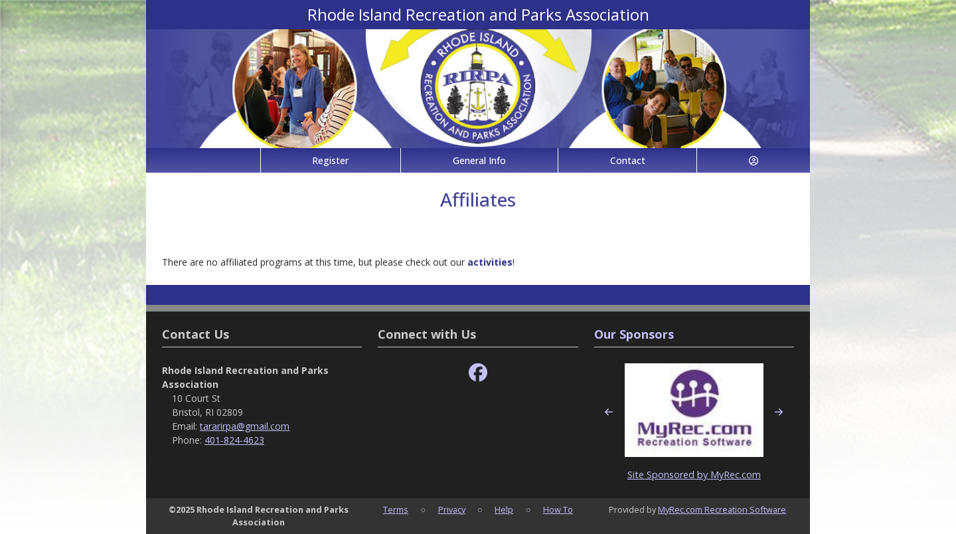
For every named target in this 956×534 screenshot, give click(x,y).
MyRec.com (735, 474)
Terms (395, 509)
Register (330, 160)
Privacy (451, 509)
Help (504, 509)
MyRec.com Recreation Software (722, 509)
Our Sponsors (634, 334)
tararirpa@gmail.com (244, 426)
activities (490, 262)
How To (558, 509)
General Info (479, 160)
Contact (627, 160)
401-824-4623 (234, 440)
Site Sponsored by (668, 474)
